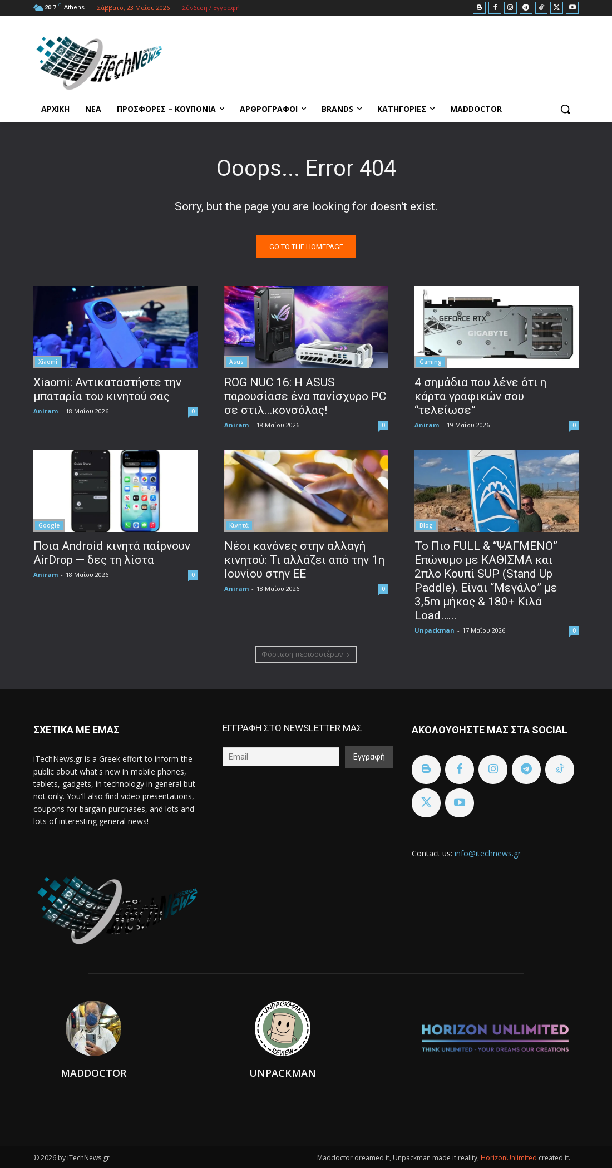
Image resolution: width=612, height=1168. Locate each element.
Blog (426, 525)
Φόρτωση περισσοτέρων (306, 654)
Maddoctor (93, 1073)
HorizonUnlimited (510, 1157)
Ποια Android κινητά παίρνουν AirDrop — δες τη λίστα (111, 552)
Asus (236, 361)
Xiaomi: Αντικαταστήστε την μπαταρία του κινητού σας (107, 388)
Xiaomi (47, 361)
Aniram (45, 410)
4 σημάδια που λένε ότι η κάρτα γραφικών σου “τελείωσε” (480, 395)
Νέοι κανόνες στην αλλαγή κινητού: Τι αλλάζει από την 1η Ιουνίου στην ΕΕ (304, 559)
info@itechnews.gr (488, 853)
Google (49, 525)
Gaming (430, 361)
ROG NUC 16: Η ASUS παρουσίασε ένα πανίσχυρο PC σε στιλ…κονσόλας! (305, 395)
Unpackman (434, 629)
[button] (565, 109)
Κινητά (239, 525)
